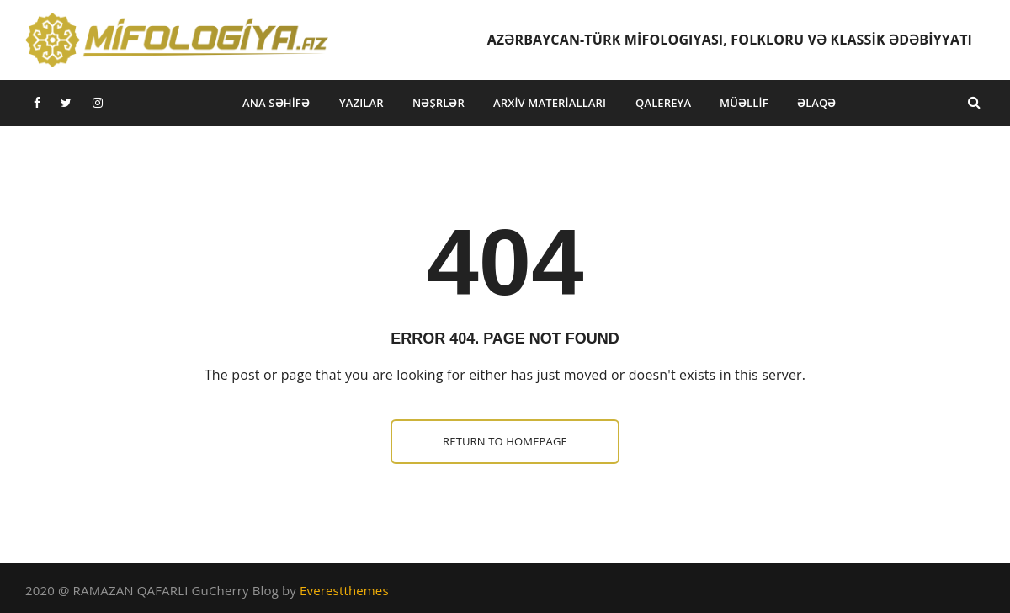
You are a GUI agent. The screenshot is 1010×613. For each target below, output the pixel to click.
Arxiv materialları (549, 102)
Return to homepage (505, 441)
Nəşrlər (438, 102)
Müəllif (744, 102)
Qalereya (663, 102)
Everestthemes (344, 590)
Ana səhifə (276, 102)
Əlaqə (817, 102)
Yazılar (361, 102)
